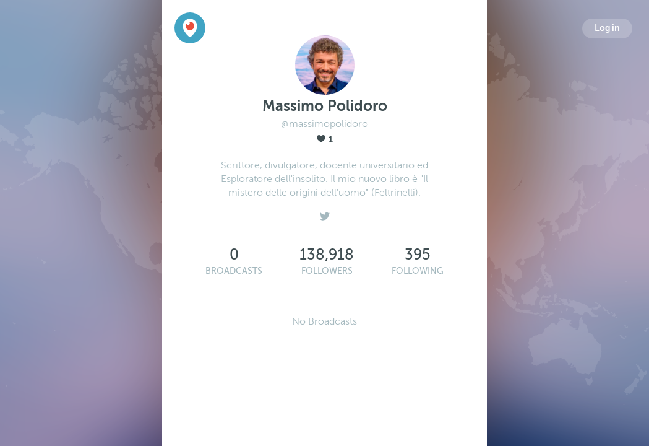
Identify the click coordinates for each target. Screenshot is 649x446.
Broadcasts (233, 271)
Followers (327, 271)
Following (418, 271)
